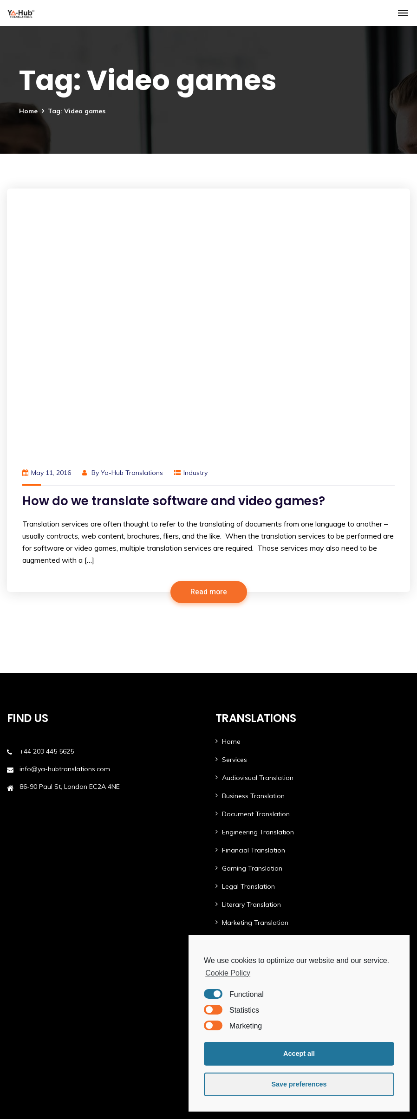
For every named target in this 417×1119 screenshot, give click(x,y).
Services (234, 505)
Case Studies (242, 813)
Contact (234, 867)
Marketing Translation (255, 668)
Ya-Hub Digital (244, 924)
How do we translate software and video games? (173, 246)
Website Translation (252, 740)
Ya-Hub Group (55, 1106)
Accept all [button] (299, 1053)
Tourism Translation (252, 722)
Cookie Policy (227, 973)
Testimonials (26, 924)
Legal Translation (248, 632)
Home (28, 111)
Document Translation (256, 559)
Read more (208, 337)
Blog (229, 831)
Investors (20, 997)
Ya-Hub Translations (132, 218)
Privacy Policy (27, 1033)
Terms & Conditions (37, 1015)
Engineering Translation (258, 577)
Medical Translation (251, 686)
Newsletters (25, 960)
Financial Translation (253, 596)
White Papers (28, 942)
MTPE (230, 777)
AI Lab (231, 759)
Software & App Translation (265, 704)
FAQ (13, 979)
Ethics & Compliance (38, 1051)
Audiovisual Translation (257, 523)
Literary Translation (251, 650)
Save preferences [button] (298, 1084)
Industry (195, 218)
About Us (236, 849)
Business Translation (253, 541)
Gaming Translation (252, 614)
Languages (239, 795)
